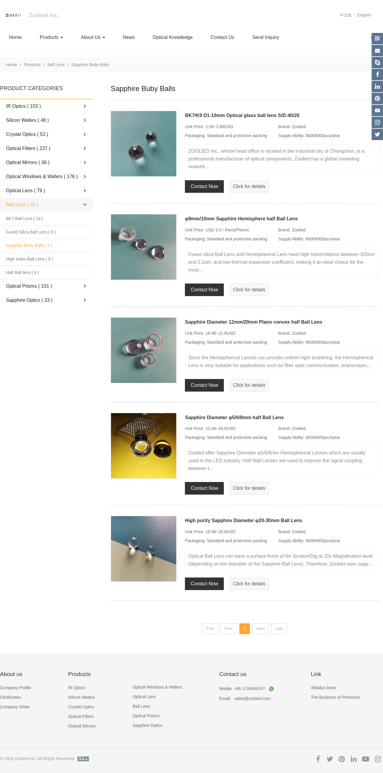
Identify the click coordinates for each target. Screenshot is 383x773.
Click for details (249, 186)
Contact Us (222, 37)
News (129, 37)
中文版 (346, 15)
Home (15, 37)
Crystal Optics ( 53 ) (46, 134)
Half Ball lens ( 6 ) (22, 272)
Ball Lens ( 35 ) (47, 204)
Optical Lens (144, 696)
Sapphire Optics (147, 725)
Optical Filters (81, 716)
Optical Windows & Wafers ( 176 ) (46, 176)
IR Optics (77, 687)
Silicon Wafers (81, 697)
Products (51, 37)
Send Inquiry (265, 37)
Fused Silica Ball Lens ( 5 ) (31, 232)
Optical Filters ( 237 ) (46, 148)
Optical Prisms (146, 715)
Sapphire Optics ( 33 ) (46, 300)
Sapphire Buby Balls (90, 64)
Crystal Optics (81, 706)
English (364, 15)
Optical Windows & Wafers (157, 687)
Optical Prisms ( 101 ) (46, 286)
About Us (93, 37)
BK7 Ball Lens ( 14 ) (24, 218)
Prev (229, 628)
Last (279, 628)
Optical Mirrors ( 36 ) (46, 162)
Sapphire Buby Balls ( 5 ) (29, 245)
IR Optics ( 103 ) (46, 106)
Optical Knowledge (173, 37)
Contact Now (204, 186)
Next (261, 628)
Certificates (10, 697)
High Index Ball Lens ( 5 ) (29, 259)
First (210, 628)
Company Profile (15, 687)
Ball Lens (56, 64)
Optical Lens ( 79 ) (46, 190)
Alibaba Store (323, 687)
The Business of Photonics (336, 697)
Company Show (15, 706)
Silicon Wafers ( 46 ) (46, 120)
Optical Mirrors (81, 726)
